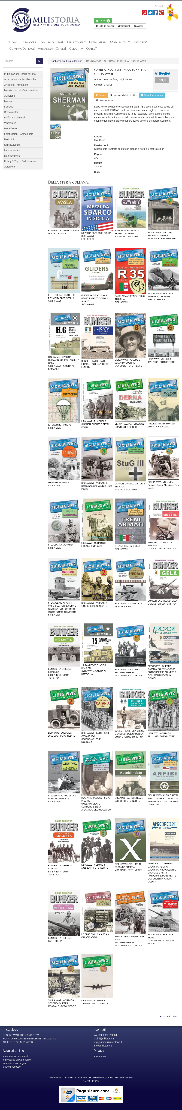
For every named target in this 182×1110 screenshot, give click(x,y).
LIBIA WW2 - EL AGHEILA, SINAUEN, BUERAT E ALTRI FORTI (95, 424)
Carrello (103, 21)
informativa (100, 1056)
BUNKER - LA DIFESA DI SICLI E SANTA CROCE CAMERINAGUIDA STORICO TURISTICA (129, 734)
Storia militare (11, 112)
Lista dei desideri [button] (105, 26)
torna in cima (168, 1016)
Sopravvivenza (12, 144)
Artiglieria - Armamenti (16, 84)
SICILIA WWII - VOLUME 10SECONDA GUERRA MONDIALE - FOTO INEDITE (128, 867)
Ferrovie (8, 106)
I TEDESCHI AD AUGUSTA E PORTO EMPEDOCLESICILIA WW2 (62, 798)
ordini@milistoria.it (104, 1038)
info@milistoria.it (103, 1045)
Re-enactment (12, 155)
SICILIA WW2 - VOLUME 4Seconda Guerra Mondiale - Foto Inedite (163, 485)
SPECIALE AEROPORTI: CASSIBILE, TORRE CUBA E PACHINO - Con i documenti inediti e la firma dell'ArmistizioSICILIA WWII (62, 609)
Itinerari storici (12, 150)
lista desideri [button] (123, 95)
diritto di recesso (12, 1066)
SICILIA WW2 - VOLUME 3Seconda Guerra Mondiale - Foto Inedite (96, 486)
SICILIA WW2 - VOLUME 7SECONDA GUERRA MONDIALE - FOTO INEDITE (162, 235)
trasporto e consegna (14, 1063)
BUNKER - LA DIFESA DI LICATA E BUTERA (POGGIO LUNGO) (95, 364)
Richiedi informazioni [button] (152, 95)
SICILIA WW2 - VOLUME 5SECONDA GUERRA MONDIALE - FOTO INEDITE (128, 672)
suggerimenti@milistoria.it (108, 1042)
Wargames (10, 123)
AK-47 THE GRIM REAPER (18, 1042)
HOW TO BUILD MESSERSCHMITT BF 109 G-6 (29, 1038)
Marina (8, 101)
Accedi (139, 26)
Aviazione (9, 95)
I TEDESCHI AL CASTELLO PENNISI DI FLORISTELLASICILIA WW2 (61, 298)
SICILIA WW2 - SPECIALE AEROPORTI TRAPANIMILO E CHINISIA (160, 296)
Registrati (124, 26)
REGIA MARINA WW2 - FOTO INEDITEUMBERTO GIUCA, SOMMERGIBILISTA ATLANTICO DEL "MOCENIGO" (96, 804)
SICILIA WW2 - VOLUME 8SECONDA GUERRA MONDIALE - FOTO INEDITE (128, 363)
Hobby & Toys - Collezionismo (20, 161)
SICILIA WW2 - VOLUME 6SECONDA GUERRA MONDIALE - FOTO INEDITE (62, 1003)
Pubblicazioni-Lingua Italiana (66, 61)
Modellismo (10, 128)
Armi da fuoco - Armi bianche (20, 79)
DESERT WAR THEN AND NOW (21, 1035)
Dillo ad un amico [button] (105, 100)
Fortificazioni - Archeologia (18, 134)
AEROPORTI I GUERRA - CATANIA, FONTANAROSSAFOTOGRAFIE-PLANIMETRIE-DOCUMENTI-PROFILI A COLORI (162, 672)
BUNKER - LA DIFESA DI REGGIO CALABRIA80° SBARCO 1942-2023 (127, 233)
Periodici (9, 139)
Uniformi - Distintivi (14, 117)
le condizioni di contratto (16, 1056)
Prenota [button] (101, 95)
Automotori (10, 166)
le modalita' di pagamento (17, 1059)
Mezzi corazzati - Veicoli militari (21, 90)
